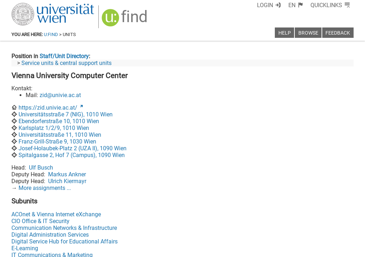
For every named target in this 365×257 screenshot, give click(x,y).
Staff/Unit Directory (64, 56)
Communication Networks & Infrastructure (64, 228)
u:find (51, 34)
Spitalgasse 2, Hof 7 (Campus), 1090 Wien (72, 155)
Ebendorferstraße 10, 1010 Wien (59, 121)
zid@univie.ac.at (60, 95)
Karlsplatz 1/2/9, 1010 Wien (54, 128)
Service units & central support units (66, 63)
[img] (125, 20)
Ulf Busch (41, 167)
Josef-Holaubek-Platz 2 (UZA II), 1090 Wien (73, 148)
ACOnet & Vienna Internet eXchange (56, 214)
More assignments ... (45, 188)
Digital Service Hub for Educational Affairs (64, 241)
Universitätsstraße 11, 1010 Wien (60, 134)
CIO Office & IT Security (40, 221)
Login (265, 5)
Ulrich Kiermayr (67, 181)
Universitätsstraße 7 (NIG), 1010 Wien (66, 114)
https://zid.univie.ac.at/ (48, 107)
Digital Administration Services (50, 234)
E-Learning (24, 248)
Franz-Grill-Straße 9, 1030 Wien (57, 141)
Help (284, 33)
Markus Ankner (67, 174)
